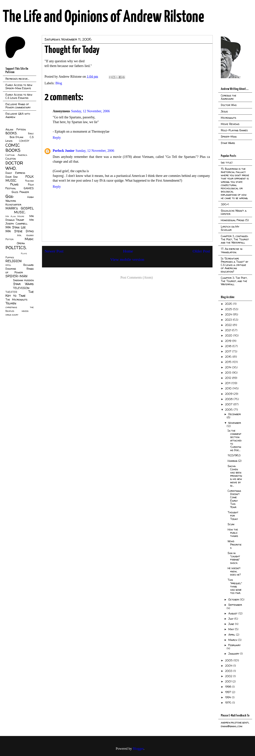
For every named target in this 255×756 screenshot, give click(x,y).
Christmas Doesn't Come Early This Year (234, 499)
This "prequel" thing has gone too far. (235, 586)
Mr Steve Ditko (19, 231)
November (234, 423)
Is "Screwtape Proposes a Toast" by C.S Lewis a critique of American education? (234, 265)
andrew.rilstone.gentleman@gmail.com (235, 724)
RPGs (8, 265)
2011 (228, 383)
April (232, 634)
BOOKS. (11, 133)
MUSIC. (20, 212)
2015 (228, 362)
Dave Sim (11, 177)
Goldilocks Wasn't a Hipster (234, 212)
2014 (228, 367)
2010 (228, 388)
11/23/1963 (234, 455)
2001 (228, 681)
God (9, 196)
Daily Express (15, 173)
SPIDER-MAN (16, 276)
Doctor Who (229, 105)
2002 (229, 676)
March (233, 640)
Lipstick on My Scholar (230, 228)
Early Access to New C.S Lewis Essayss (18, 96)
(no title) (226, 162)
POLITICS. (16, 247)
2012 (228, 378)
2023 (229, 320)
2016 (228, 356)
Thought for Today (233, 515)
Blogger (138, 748)
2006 (229, 409)
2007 (229, 404)
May (231, 629)
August (233, 613)
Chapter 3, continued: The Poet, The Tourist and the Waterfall (235, 239)
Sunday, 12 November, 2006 (90, 111)
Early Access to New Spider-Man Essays (18, 86)
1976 (228, 702)
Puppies (9, 257)
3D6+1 (225, 204)
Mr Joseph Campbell (19, 221)
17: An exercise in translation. (231, 250)
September (235, 605)
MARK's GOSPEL (19, 208)
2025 (229, 309)
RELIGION (13, 261)
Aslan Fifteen (15, 129)
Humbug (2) (234, 461)
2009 (229, 394)
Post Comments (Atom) (136, 277)
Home (128, 251)
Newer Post (54, 251)
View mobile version (127, 259)
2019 (228, 341)
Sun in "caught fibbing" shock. (234, 558)
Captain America (16, 155)
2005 (229, 660)
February (234, 645)
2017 (228, 351)
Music (29, 239)
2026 (229, 304)
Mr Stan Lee (15, 227)
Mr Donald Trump (19, 218)
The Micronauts (16, 299)
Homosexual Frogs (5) (235, 220)
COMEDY (24, 141)
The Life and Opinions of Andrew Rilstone (103, 17)
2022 (229, 325)
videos (25, 311)
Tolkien (10, 303)
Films (14, 184)
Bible (31, 133)
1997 (228, 692)
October (234, 599)
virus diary (11, 314)
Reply (57, 137)
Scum (231, 524)
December (234, 414)
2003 (229, 671)
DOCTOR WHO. (14, 165)
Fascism (29, 180)
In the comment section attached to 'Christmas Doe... (235, 440)
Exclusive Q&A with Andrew (17, 115)
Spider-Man (228, 136)
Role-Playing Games (234, 130)
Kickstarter (13, 204)
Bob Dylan (16, 137)
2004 (229, 665)
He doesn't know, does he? (234, 571)
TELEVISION (21, 288)
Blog (58, 83)
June (231, 624)
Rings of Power (19, 270)
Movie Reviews (230, 124)
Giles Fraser (20, 192)
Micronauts (228, 118)
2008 (229, 399)
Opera (21, 243)
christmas (11, 307)
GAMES (29, 188)
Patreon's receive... (17, 79)
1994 (228, 697)
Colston (10, 158)
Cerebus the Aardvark (228, 97)
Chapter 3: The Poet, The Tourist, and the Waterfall (234, 281)
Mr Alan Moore (14, 216)
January (234, 653)
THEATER (11, 292)
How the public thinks (233, 533)
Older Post (201, 251)
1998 (228, 687)
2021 (228, 330)
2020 (229, 335)
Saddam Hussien (23, 280)
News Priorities (235, 544)
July (231, 619)
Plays (24, 253)
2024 (229, 314)
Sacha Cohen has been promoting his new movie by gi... (235, 475)
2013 (228, 372)
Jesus (224, 111)
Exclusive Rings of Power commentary (18, 105)
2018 (228, 346)
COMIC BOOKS (12, 147)
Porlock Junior (63, 150)
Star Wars (23, 284)
